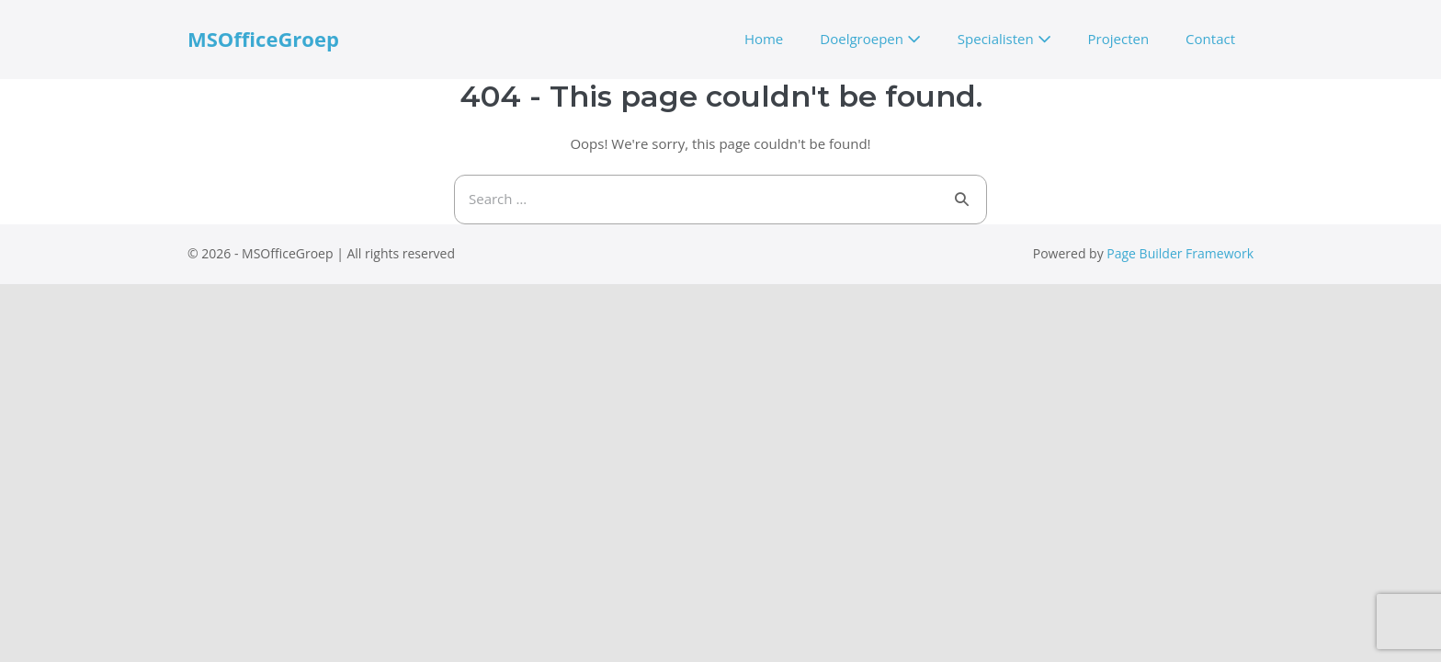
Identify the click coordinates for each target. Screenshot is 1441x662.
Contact (1210, 38)
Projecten (1119, 38)
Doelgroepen (870, 38)
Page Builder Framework (1180, 253)
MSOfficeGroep (263, 38)
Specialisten (1004, 38)
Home (763, 38)
